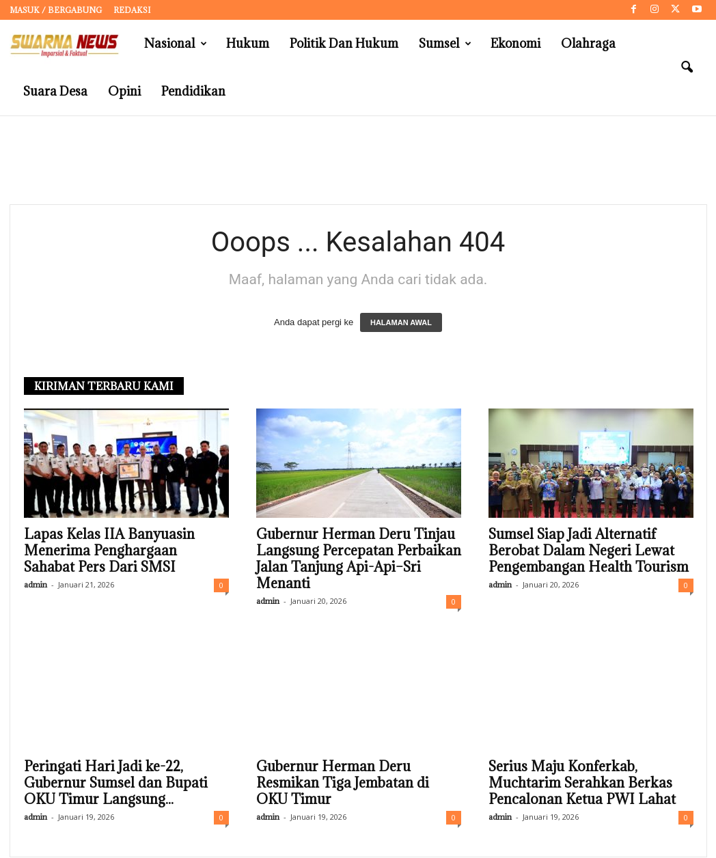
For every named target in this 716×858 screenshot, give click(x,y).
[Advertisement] (358, 160)
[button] (687, 68)
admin (35, 585)
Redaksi (131, 10)
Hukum (247, 43)
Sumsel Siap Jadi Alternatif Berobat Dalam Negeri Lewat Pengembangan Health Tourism (588, 551)
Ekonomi (515, 43)
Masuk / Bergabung (56, 10)
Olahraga (588, 43)
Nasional (175, 44)
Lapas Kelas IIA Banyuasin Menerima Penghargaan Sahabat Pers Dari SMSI (109, 551)
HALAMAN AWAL (401, 323)
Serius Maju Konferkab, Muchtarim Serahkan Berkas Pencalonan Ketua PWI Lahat (582, 783)
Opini (124, 91)
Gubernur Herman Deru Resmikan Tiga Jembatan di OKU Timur (342, 783)
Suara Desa (55, 91)
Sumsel (445, 44)
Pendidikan (193, 91)
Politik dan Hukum (344, 43)
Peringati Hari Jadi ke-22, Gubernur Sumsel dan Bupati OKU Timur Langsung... (116, 783)
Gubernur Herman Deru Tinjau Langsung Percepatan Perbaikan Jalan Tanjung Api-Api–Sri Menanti (358, 559)
